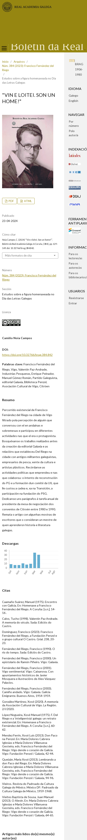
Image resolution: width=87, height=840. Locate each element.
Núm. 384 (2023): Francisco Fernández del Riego (28, 68)
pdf (11, 201)
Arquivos (19, 61)
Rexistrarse (76, 298)
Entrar (73, 303)
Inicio (5, 61)
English (73, 100)
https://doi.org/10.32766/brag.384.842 (27, 354)
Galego (73, 95)
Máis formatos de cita (18, 255)
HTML (27, 201)
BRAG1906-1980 (79, 69)
